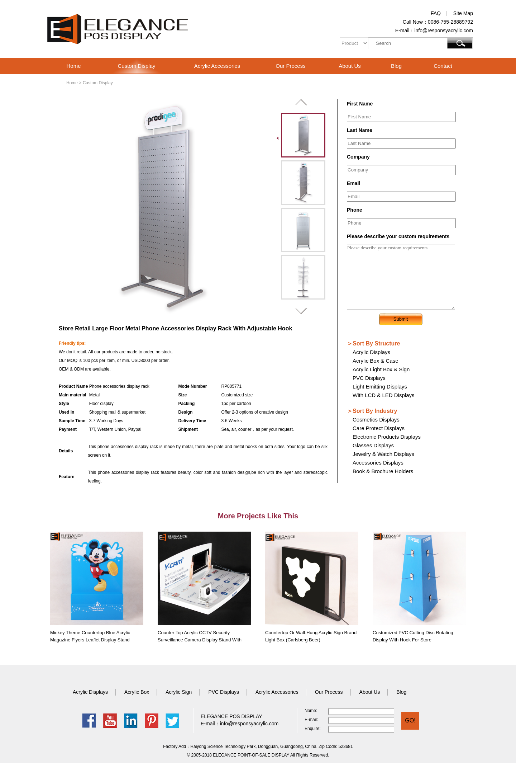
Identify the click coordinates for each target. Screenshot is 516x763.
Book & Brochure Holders (383, 471)
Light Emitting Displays (380, 386)
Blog (396, 66)
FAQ (436, 13)
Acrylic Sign (179, 692)
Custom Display (136, 66)
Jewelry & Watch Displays (383, 454)
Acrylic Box (136, 692)
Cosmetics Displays (376, 419)
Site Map (463, 13)
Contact (443, 66)
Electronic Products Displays (387, 437)
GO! (410, 720)
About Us (350, 66)
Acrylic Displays (371, 352)
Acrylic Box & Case (375, 361)
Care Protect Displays (379, 428)
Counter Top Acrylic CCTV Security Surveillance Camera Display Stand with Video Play (200, 640)
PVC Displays (369, 378)
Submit (400, 319)
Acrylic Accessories (217, 66)
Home (73, 66)
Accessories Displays (378, 463)
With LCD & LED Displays (384, 395)
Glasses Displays (373, 445)
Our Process (290, 66)
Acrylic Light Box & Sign (381, 369)
